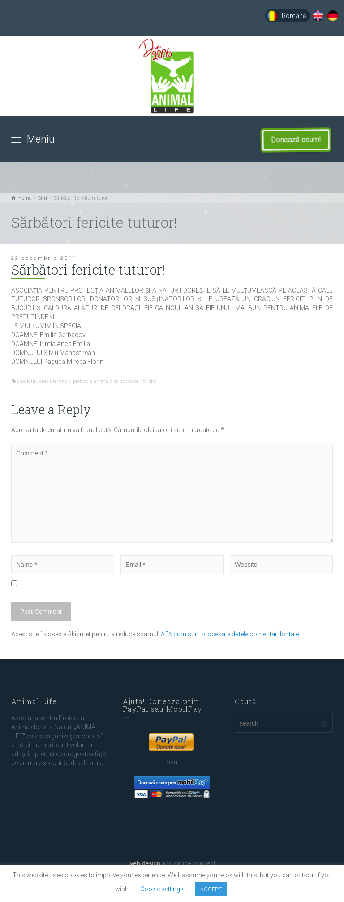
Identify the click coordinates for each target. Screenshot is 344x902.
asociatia (27, 381)
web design (144, 863)
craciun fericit (54, 381)
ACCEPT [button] (211, 889)
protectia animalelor (95, 381)
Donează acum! (302, 140)
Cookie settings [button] (162, 889)
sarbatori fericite (138, 381)
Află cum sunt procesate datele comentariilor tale (230, 634)
